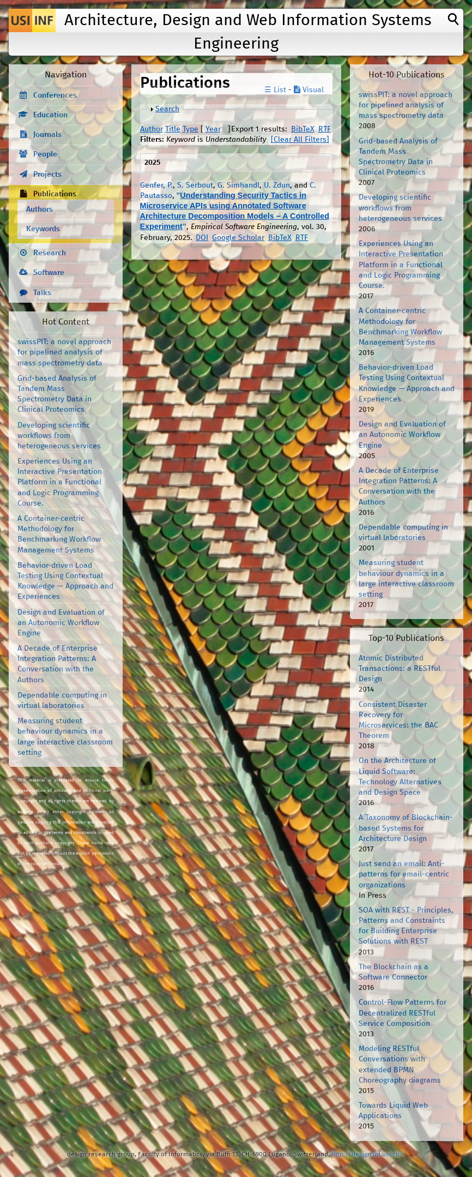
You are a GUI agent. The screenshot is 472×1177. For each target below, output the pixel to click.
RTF (324, 129)
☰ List (275, 90)
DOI (202, 238)
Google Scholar (238, 238)
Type (190, 129)
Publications (54, 194)
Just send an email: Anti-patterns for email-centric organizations (404, 874)
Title (172, 129)
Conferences (55, 95)
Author (151, 129)
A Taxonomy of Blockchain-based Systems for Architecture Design (406, 828)
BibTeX (302, 129)
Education (50, 115)
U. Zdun (277, 185)
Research (49, 253)
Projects (47, 174)
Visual (309, 90)
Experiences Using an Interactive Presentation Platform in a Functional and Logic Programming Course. (59, 482)
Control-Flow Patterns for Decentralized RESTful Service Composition (402, 1013)
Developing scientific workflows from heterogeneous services (59, 436)
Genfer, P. (156, 185)
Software (48, 273)
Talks (42, 293)
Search (167, 109)
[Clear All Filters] (300, 139)
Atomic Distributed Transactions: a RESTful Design (399, 668)
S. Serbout (195, 185)
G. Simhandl (238, 185)
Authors (39, 209)
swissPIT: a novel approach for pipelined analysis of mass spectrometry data (64, 352)
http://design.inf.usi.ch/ (367, 1154)
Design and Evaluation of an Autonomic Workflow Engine (61, 623)
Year (213, 129)
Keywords (43, 229)
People (45, 154)
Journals (47, 135)
